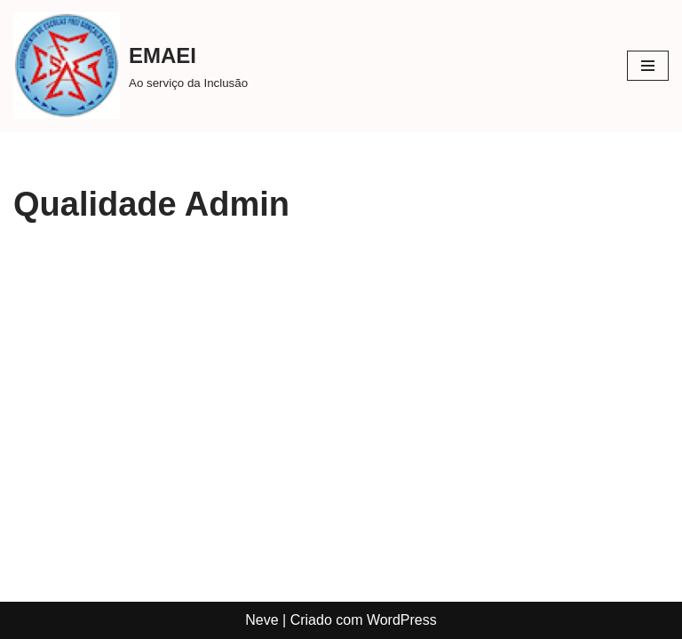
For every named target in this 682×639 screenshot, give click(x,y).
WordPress (402, 619)
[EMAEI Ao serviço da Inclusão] (130, 65)
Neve (261, 619)
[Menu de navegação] (648, 66)
